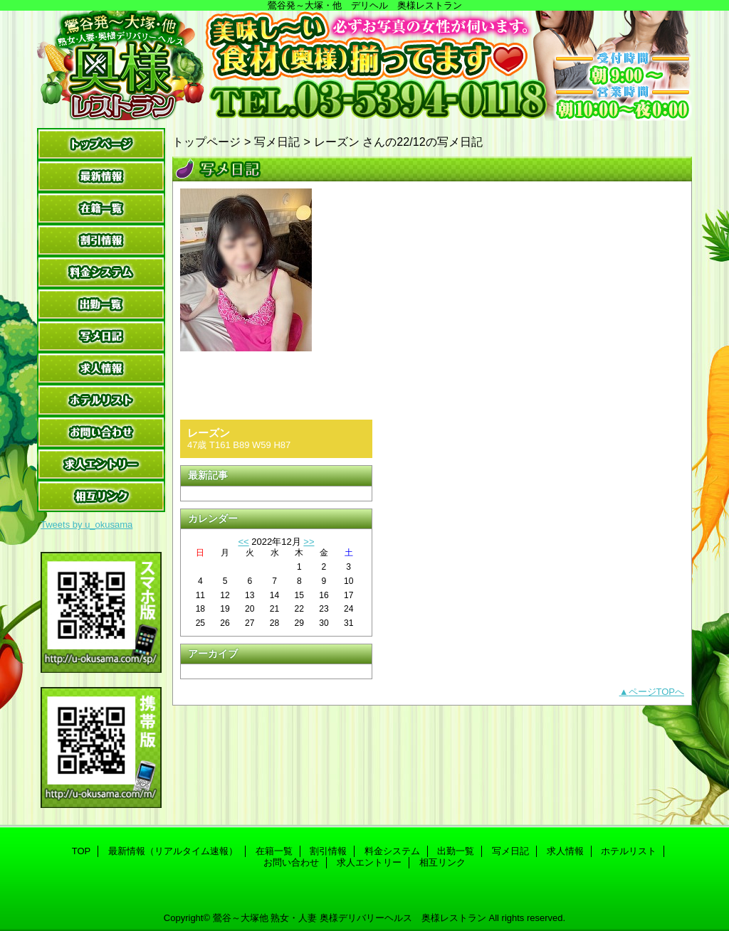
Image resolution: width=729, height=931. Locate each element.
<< (243, 541)
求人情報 (101, 368)
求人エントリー (101, 464)
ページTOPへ (657, 691)
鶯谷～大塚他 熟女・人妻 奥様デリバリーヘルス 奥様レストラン (349, 918)
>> (308, 541)
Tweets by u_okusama (86, 524)
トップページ (206, 141)
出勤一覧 (101, 304)
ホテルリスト (101, 400)
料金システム (101, 272)
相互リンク (101, 496)
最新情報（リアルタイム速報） (101, 176)
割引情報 (101, 240)
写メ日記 (101, 336)
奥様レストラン (364, 66)
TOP (101, 144)
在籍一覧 (101, 208)
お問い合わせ (101, 432)
